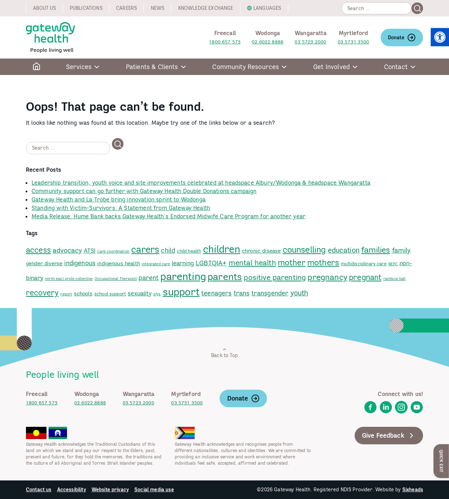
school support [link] (110, 293)
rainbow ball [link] (394, 278)
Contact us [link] (39, 489)
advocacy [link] (67, 250)
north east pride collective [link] (69, 278)
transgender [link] (270, 293)
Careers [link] (126, 8)
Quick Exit (441, 461)
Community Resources (245, 67)
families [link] (375, 249)
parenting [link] (183, 276)
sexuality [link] (139, 293)
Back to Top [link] (224, 352)
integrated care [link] (156, 263)
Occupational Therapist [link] (116, 278)
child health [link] (189, 251)
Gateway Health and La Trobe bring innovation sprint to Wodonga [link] (119, 199)
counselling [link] (304, 249)
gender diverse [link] (44, 263)
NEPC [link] (393, 263)
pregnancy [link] (327, 277)
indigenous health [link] (118, 263)
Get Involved (331, 67)
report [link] (66, 294)
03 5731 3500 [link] (353, 42)
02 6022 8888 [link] (267, 42)
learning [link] (183, 263)
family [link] (401, 250)
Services (79, 67)
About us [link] (44, 8)
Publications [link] (86, 8)
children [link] (221, 249)
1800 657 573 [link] (225, 42)
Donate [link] (402, 37)
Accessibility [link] (71, 489)
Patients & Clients (152, 67)
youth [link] (299, 292)
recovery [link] (42, 292)
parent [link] (149, 278)
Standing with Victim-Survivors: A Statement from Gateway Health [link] (121, 207)
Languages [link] (267, 8)
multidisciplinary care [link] (364, 263)
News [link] (158, 8)
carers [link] (145, 249)
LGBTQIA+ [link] (211, 263)
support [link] (181, 291)
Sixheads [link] (412, 489)
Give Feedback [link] (389, 435)
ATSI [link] (90, 250)
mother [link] (292, 262)
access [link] (38, 250)
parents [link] (225, 276)
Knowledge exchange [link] (205, 8)
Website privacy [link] (110, 489)
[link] (440, 37)
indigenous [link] (79, 263)
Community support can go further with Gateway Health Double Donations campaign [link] (144, 190)
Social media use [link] (154, 489)
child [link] (168, 250)
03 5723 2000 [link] (310, 42)
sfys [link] (157, 294)
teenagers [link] (216, 293)
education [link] (344, 250)
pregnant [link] (365, 277)
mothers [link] (323, 262)
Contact (396, 67)
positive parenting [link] (275, 277)
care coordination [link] (113, 251)
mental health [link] (252, 262)
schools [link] (83, 293)
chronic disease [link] (261, 250)
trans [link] (242, 293)
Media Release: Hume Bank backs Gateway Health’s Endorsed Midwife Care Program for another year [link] (169, 216)
